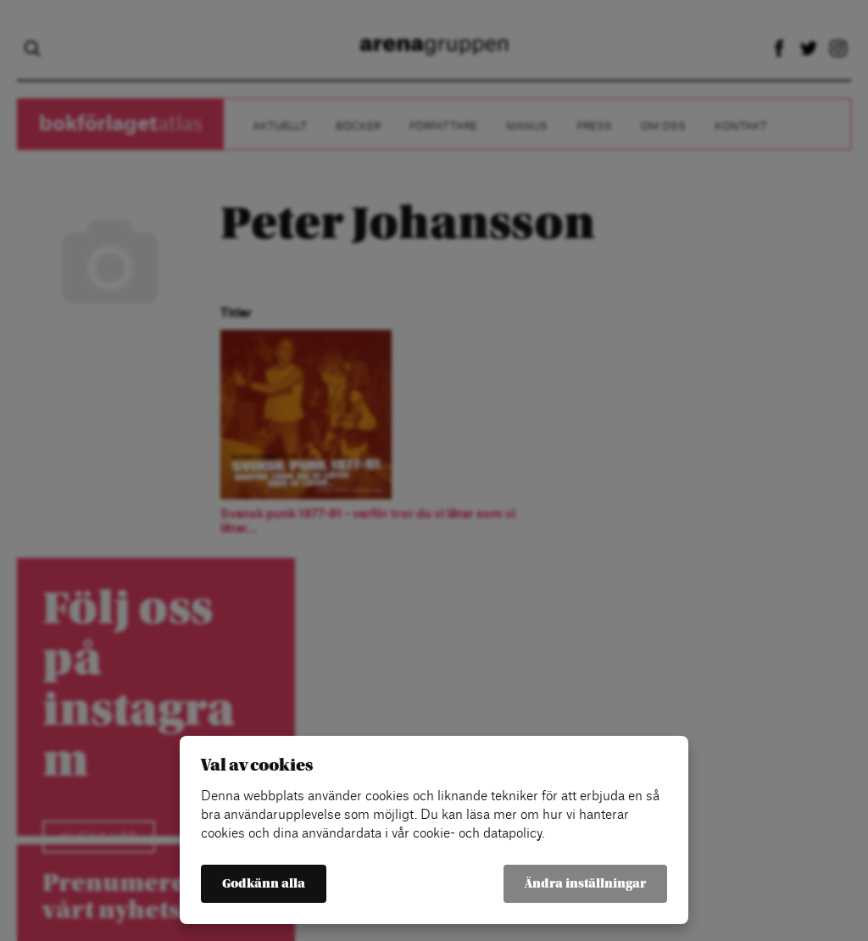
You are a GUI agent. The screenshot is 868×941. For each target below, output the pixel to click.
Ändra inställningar (585, 884)
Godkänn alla (263, 884)
